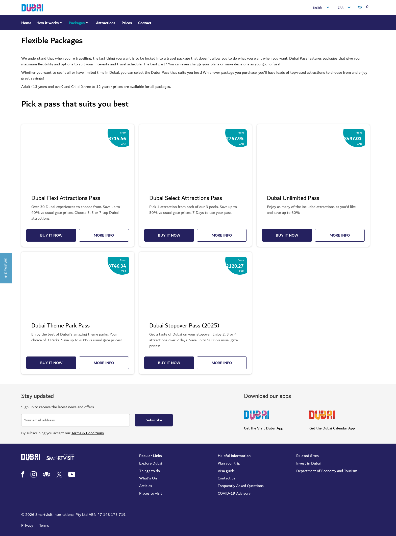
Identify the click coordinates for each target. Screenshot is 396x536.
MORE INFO (104, 235)
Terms (44, 525)
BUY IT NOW (51, 235)
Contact (144, 23)
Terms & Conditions (87, 433)
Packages (79, 23)
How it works (50, 23)
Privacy (27, 525)
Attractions (105, 23)
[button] (6, 268)
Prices (126, 23)
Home (26, 23)
